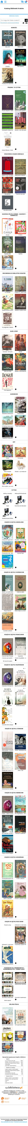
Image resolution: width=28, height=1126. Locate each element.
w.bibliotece (13, 1092)
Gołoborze (7, 1080)
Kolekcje (17, 22)
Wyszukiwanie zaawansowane (7, 22)
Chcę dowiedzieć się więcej (7, 1121)
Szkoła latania (7, 1064)
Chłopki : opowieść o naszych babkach (11, 1069)
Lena (6, 1081)
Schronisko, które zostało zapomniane (11, 1074)
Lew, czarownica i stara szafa (10, 1060)
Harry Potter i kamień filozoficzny (10, 1065)
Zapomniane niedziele (9, 1082)
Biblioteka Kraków (14, 15)
